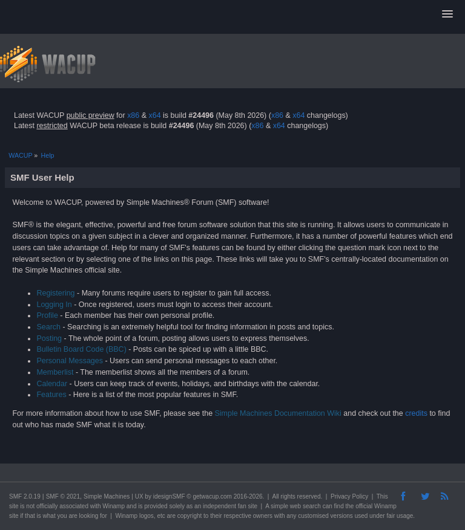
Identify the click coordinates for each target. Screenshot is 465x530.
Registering (55, 293)
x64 (154, 115)
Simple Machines (107, 496)
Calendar (51, 384)
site (14, 506)
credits (416, 413)
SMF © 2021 (63, 496)
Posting (49, 338)
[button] (447, 14)
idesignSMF (169, 496)
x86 (133, 115)
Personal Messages (69, 361)
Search (48, 327)
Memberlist (54, 372)
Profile (47, 315)
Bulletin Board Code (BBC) (81, 349)
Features (51, 394)
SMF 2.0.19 (25, 496)
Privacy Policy (349, 496)
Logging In (53, 304)
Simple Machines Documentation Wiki (278, 413)
